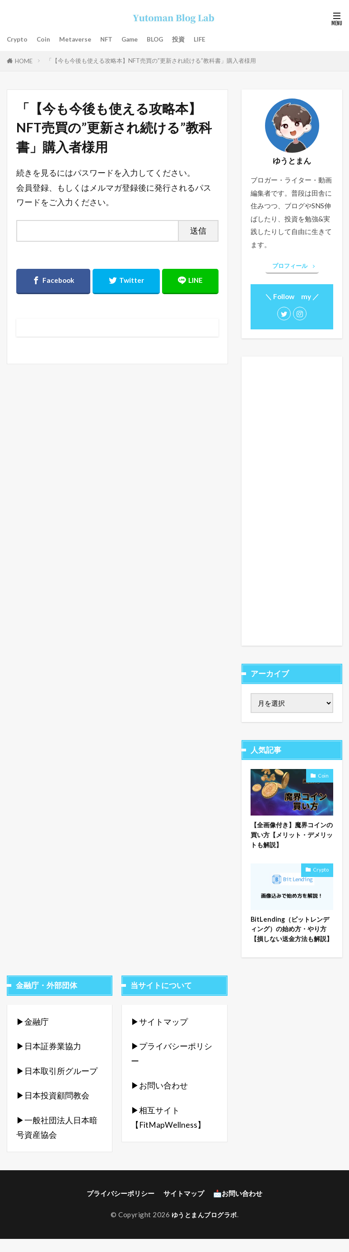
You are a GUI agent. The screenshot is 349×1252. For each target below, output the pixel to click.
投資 (193, 39)
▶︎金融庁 (32, 1036)
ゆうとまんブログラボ (204, 1228)
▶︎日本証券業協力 (48, 1060)
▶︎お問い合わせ (159, 1099)
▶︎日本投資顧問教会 (52, 1109)
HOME (24, 61)
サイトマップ (183, 1207)
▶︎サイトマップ (159, 1036)
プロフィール (289, 265)
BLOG (167, 39)
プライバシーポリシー (120, 1207)
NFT (114, 39)
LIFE (216, 39)
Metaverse (80, 39)
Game (139, 39)
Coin (45, 39)
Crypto (18, 39)
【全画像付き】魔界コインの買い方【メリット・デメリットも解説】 (291, 835)
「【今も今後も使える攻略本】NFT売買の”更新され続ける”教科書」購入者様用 (151, 60)
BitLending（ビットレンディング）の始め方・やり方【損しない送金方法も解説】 (292, 937)
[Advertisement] (292, 501)
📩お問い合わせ (237, 1207)
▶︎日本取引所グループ (57, 1085)
